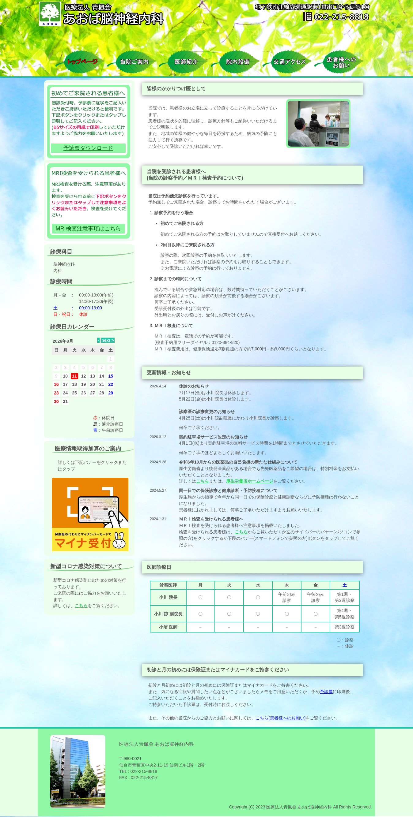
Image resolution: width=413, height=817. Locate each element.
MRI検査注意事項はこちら (88, 229)
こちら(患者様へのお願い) (280, 717)
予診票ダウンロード (88, 148)
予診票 (326, 691)
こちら (202, 481)
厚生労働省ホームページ (249, 481)
